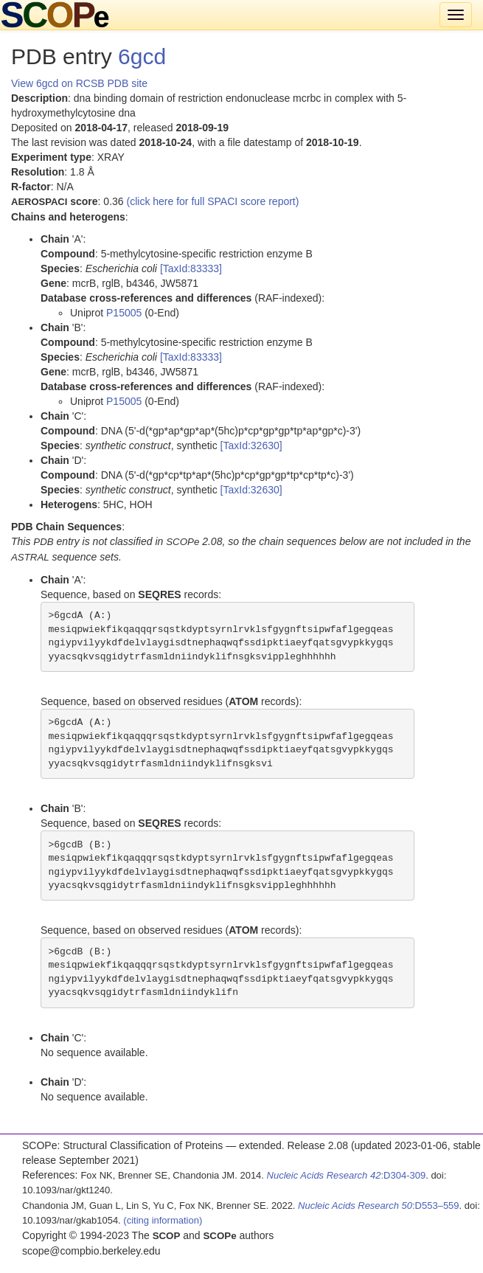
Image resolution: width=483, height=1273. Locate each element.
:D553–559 (378, 1205)
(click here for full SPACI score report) (213, 201)
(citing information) (162, 1220)
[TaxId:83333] (191, 268)
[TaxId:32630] (251, 445)
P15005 (124, 313)
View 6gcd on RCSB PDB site (79, 83)
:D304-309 (346, 1175)
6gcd (142, 56)
